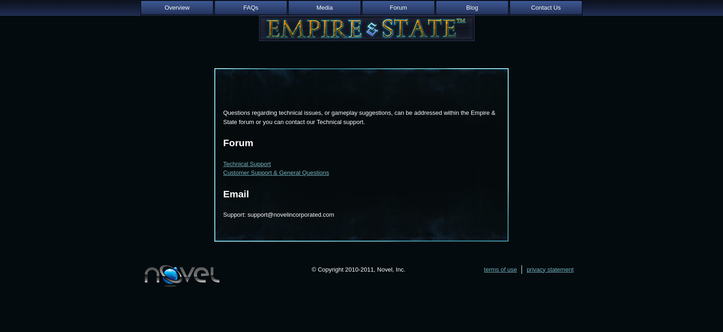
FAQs (251, 7)
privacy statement (550, 269)
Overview (177, 7)
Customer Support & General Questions (276, 172)
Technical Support (247, 163)
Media (324, 7)
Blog (472, 7)
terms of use (500, 269)
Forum (398, 7)
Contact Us (546, 7)
